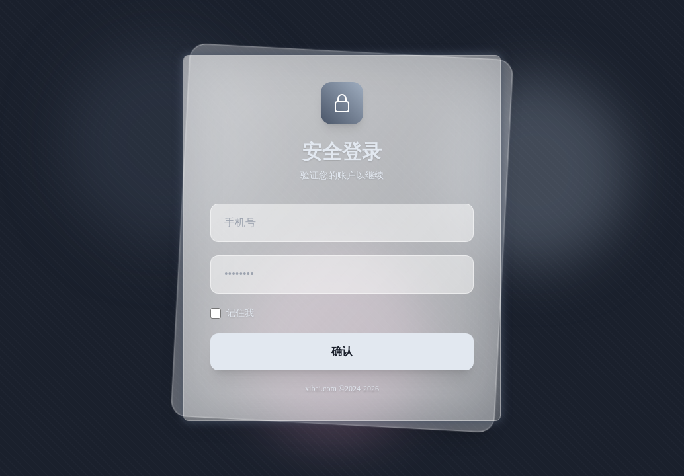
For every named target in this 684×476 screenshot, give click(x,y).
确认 (342, 351)
